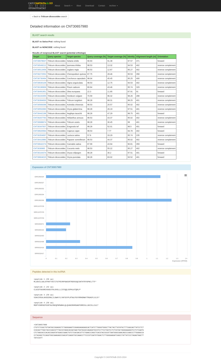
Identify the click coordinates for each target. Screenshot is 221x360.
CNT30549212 (39, 65)
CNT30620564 (39, 131)
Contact (101, 6)
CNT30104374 (39, 153)
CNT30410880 (39, 140)
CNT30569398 (39, 105)
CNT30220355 (39, 96)
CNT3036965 (39, 148)
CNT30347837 (39, 126)
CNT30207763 (39, 118)
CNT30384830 (39, 100)
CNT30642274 (39, 144)
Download (89, 6)
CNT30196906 (39, 87)
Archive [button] (113, 6)
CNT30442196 (39, 113)
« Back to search (49, 16)
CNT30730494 (39, 78)
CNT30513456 (39, 70)
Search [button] (68, 6)
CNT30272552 (39, 74)
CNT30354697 (39, 135)
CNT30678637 (39, 61)
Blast (79, 6)
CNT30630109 (39, 83)
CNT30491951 (39, 91)
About (57, 6)
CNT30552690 (39, 109)
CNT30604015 (39, 157)
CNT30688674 (39, 122)
